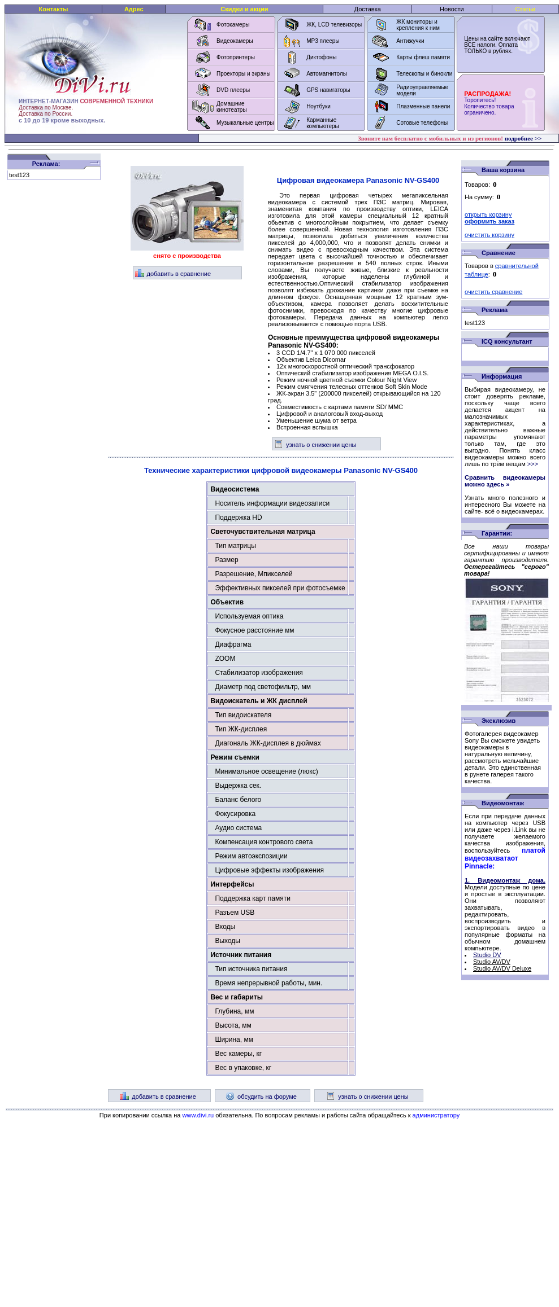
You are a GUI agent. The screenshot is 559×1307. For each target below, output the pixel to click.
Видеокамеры (234, 41)
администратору (436, 1115)
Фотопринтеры (235, 57)
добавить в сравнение (173, 273)
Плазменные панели (423, 106)
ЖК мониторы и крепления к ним (418, 25)
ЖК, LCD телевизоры (334, 24)
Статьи (525, 9)
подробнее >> (523, 138)
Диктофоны (321, 57)
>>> (532, 463)
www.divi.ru (198, 1115)
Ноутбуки (318, 106)
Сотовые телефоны (422, 123)
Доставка (367, 9)
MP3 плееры (322, 41)
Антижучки (410, 41)
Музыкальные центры (245, 123)
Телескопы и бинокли (424, 74)
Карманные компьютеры (322, 123)
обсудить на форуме (261, 1096)
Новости (452, 9)
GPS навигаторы (328, 90)
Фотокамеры (232, 24)
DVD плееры (233, 90)
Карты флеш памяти (423, 57)
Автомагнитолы (326, 74)
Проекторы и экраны (243, 74)
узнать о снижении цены (315, 444)
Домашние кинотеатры (231, 106)
